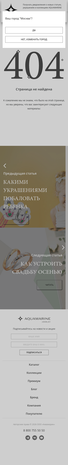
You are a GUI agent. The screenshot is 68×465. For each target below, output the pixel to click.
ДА (33, 30)
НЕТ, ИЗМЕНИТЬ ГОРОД (34, 39)
